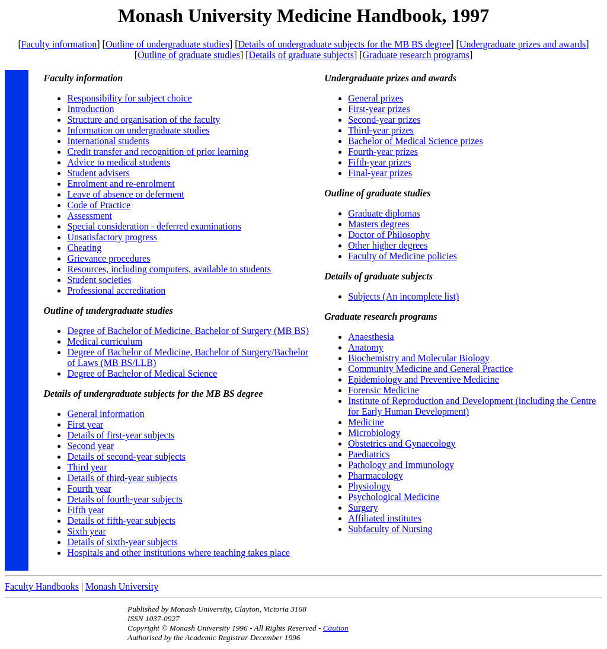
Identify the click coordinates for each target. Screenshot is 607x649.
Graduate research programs (416, 55)
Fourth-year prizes (383, 152)
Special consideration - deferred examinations (154, 226)
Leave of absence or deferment (125, 194)
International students (108, 141)
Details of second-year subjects (126, 456)
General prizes (375, 98)
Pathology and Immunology (401, 465)
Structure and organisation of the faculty (143, 119)
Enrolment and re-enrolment (120, 184)
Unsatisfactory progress (112, 237)
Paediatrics (368, 454)
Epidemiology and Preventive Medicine (423, 379)
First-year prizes (379, 109)
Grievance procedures (108, 258)
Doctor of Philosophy (389, 235)
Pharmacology (375, 475)
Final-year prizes (380, 173)
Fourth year (89, 488)
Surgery (363, 507)
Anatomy (366, 347)
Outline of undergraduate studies (167, 44)
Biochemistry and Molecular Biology (419, 358)
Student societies (99, 280)
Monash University (121, 586)
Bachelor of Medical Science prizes (415, 141)
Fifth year (85, 510)
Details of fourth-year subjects (124, 499)
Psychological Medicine (393, 497)
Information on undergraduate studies (138, 130)
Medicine (366, 422)
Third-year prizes (381, 130)
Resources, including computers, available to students (168, 269)
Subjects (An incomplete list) (403, 296)
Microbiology (374, 433)
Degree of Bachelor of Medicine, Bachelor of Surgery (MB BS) (188, 331)
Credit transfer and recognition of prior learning (157, 152)
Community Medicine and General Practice (430, 369)
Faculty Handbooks (42, 586)
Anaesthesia (371, 337)
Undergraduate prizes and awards (522, 44)
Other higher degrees (387, 245)
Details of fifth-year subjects (121, 521)
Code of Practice (98, 205)
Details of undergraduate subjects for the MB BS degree (344, 44)
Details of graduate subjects (301, 55)
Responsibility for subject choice (129, 98)
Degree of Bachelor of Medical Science (142, 373)
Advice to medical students (118, 162)
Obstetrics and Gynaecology (401, 443)
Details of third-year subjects (122, 478)
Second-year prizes (384, 119)
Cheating (84, 248)
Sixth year (86, 531)
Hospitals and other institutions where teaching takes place (178, 553)
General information (105, 414)
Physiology (369, 486)
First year (85, 424)
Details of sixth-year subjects (122, 542)
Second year (90, 446)
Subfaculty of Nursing (390, 529)
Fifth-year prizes (379, 162)
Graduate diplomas (384, 213)
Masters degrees (379, 224)
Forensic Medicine (383, 390)
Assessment (89, 216)
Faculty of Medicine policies (402, 256)
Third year (87, 467)
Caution (336, 627)
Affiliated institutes (384, 518)
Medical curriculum (104, 341)
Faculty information (59, 44)
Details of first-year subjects (120, 435)
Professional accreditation (116, 290)
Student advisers (98, 173)
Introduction (90, 109)
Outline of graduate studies (189, 55)
